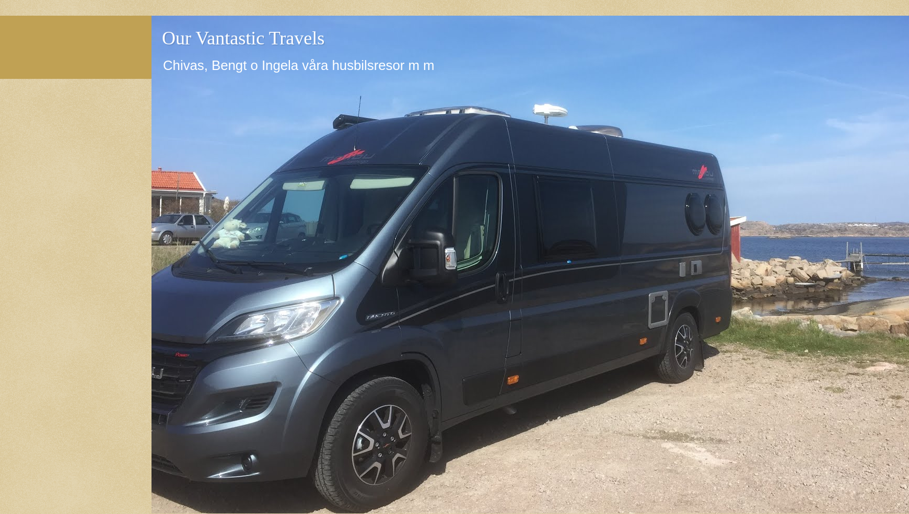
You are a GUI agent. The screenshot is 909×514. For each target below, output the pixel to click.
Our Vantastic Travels (243, 38)
